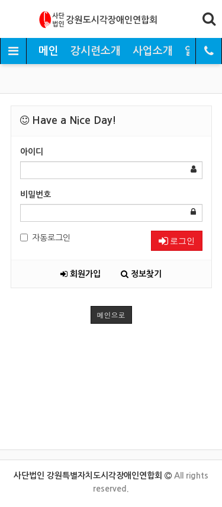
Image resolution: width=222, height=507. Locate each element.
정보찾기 (141, 274)
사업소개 (153, 51)
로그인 (177, 240)
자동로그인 (45, 238)
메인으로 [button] (111, 315)
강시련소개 (95, 51)
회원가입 (80, 274)
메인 (48, 51)
